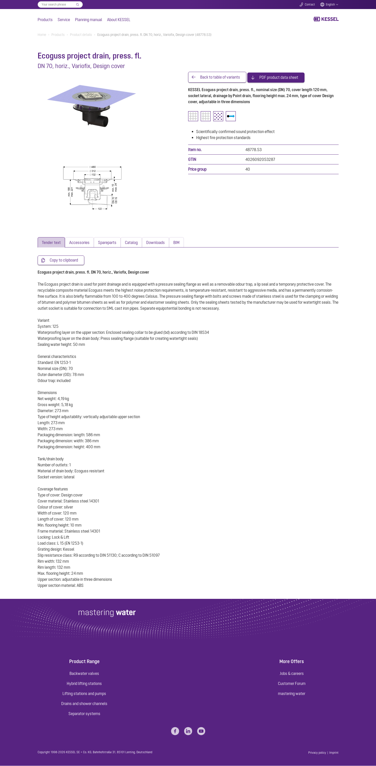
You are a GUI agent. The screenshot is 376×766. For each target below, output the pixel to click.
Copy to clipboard (64, 260)
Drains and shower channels (84, 703)
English (330, 4)
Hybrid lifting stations (84, 683)
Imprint (334, 753)
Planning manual (88, 19)
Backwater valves (84, 673)
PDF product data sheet (278, 77)
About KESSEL (118, 19)
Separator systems (84, 714)
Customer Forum (292, 683)
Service (64, 19)
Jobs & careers (292, 673)
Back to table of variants (220, 77)
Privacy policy (317, 753)
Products (45, 19)
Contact (310, 4)
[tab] (51, 242)
